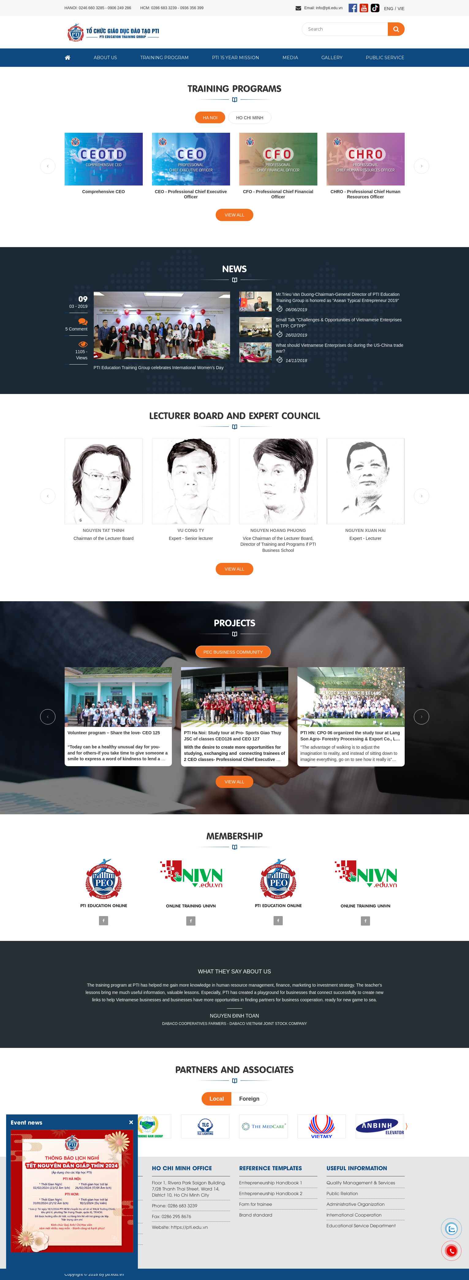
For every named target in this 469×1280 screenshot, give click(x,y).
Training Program (164, 57)
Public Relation (342, 1193)
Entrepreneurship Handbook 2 (270, 1193)
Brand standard (255, 1214)
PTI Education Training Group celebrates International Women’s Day (159, 367)
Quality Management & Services (361, 1182)
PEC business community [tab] (233, 652)
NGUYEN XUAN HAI (365, 530)
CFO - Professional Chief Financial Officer (278, 194)
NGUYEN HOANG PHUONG (278, 530)
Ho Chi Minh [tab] (249, 117)
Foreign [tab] (249, 1099)
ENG (388, 8)
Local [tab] (217, 1099)
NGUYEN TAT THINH (103, 530)
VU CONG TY (190, 530)
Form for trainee (255, 1204)
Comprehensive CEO (103, 191)
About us (105, 57)
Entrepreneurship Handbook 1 (270, 1182)
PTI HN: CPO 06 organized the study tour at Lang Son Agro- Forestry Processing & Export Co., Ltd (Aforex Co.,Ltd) (350, 738)
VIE (401, 8)
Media (290, 57)
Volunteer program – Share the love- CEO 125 (114, 732)
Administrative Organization (356, 1204)
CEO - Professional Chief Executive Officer (191, 194)
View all (234, 214)
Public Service (385, 57)
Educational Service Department (361, 1225)
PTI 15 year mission (235, 57)
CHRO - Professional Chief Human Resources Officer (365, 194)
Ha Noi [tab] (210, 117)
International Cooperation (354, 1214)
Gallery (331, 57)
